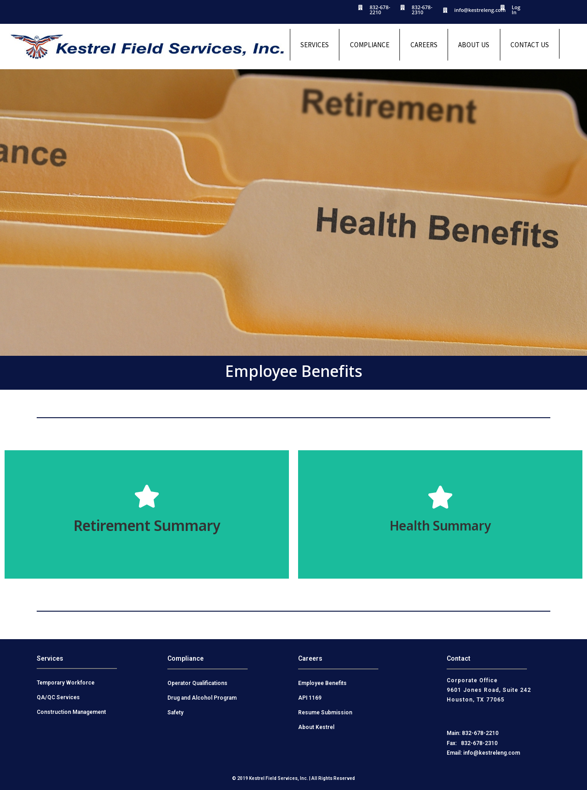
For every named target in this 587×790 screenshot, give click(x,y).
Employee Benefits (322, 683)
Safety (175, 712)
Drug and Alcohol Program (202, 698)
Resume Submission (325, 712)
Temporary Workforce (65, 683)
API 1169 (309, 698)
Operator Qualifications (197, 683)
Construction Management (71, 712)
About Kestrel (316, 727)
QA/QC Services (58, 697)
